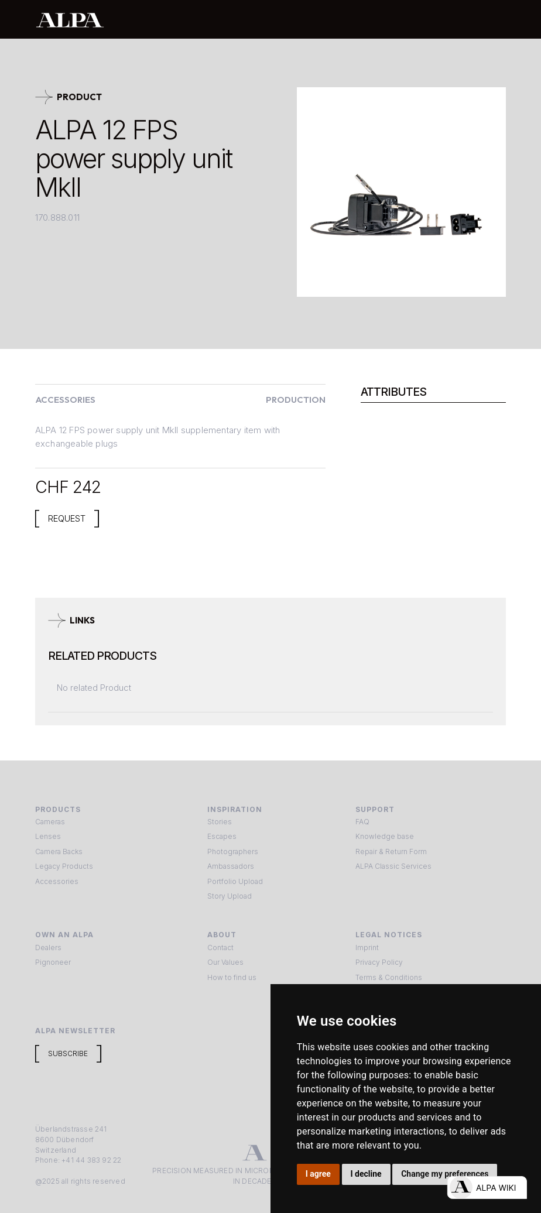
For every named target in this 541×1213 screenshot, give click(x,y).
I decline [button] (365, 1173)
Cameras (50, 821)
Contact (220, 947)
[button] (493, 19)
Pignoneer (53, 962)
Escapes (222, 836)
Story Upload (229, 896)
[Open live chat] (487, 1187)
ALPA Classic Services (393, 866)
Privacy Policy (379, 962)
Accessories (56, 881)
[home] (232, 19)
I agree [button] (318, 1173)
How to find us (231, 977)
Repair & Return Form (391, 851)
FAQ (362, 821)
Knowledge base (384, 836)
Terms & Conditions (388, 977)
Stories (219, 821)
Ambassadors (230, 866)
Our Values (225, 962)
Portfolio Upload (235, 881)
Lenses (48, 836)
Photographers (232, 851)
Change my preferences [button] (444, 1173)
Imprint (367, 947)
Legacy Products (64, 866)
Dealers (48, 947)
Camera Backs (59, 851)
